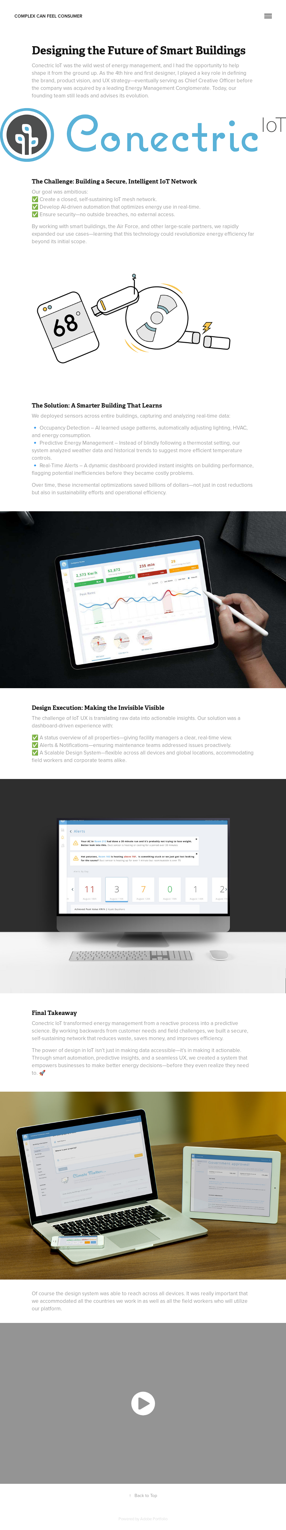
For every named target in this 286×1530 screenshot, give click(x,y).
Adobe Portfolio (154, 1519)
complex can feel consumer (48, 16)
